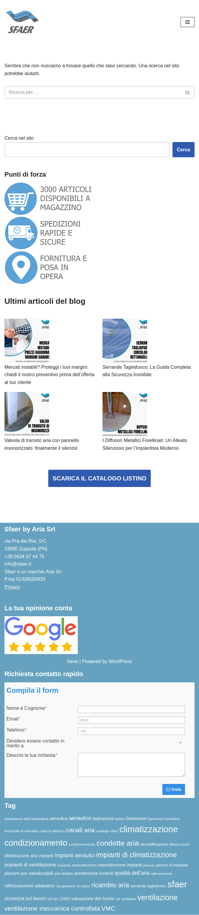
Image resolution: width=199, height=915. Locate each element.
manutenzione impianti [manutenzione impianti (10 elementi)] (120, 865)
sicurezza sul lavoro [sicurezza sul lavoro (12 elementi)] (25, 898)
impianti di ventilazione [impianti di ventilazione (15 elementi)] (30, 865)
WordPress (120, 661)
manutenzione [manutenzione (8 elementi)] (84, 865)
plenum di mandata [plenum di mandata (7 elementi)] (172, 865)
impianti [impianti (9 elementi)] (46, 856)
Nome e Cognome (26, 708)
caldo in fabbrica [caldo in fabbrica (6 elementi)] (52, 831)
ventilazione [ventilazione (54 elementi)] (158, 897)
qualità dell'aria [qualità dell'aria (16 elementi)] (132, 873)
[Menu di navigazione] (188, 22)
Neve (72, 661)
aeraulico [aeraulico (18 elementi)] (80, 818)
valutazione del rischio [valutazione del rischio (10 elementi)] (93, 898)
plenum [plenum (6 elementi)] (149, 865)
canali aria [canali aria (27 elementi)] (80, 830)
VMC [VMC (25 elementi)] (108, 908)
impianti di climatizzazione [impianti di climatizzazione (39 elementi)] (136, 855)
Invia (173, 789)
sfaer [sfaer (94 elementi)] (177, 884)
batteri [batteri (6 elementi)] (120, 819)
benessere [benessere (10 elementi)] (136, 818)
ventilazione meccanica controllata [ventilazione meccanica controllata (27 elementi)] (52, 908)
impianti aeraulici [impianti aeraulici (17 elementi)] (75, 856)
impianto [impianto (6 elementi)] (63, 865)
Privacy (12, 587)
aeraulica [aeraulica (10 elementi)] (59, 818)
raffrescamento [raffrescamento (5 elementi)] (161, 874)
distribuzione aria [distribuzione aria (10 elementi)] (21, 856)
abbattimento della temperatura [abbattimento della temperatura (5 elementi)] (26, 819)
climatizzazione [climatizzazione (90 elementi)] (148, 829)
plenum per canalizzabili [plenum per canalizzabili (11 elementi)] (28, 873)
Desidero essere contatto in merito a (35, 744)
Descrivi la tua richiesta (31, 755)
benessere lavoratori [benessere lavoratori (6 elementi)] (164, 819)
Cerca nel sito (19, 138)
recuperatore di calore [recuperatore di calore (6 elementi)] (73, 886)
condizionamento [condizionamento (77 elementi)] (35, 842)
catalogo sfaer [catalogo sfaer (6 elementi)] (107, 831)
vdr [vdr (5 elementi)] (118, 899)
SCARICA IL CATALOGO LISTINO (100, 478)
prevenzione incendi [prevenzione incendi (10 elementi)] (94, 873)
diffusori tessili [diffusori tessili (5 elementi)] (179, 844)
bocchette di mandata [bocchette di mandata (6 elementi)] (21, 831)
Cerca (183, 149)
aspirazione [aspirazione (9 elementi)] (103, 818)
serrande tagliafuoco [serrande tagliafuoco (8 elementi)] (148, 886)
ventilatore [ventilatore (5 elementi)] (129, 899)
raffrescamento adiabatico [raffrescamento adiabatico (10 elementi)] (29, 885)
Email (13, 719)
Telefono (16, 730)
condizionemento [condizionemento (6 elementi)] (82, 844)
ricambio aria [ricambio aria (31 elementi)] (110, 885)
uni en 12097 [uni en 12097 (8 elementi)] (58, 899)
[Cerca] (92, 92)
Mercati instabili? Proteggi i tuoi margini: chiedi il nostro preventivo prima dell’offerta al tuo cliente (49, 375)
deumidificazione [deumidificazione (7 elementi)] (154, 844)
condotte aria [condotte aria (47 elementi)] (118, 843)
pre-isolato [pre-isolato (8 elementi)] (64, 874)
